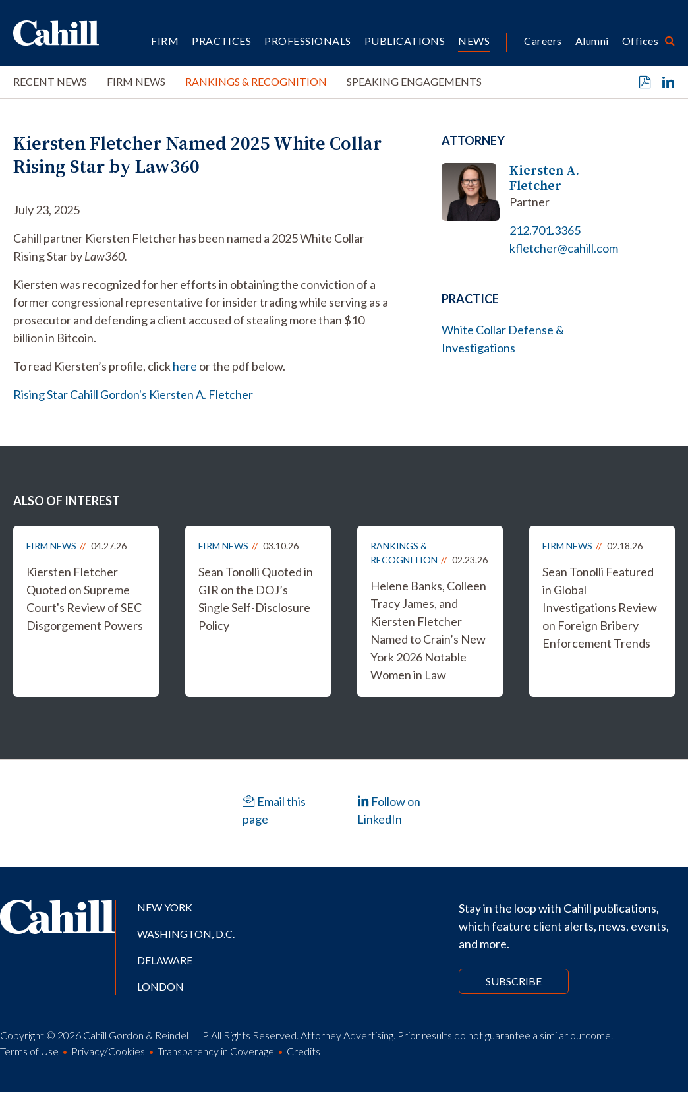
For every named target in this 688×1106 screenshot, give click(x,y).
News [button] (474, 40)
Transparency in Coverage (216, 1051)
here (185, 366)
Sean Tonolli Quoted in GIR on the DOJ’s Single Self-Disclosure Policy (255, 598)
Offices (640, 40)
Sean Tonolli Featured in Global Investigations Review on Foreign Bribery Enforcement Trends (599, 607)
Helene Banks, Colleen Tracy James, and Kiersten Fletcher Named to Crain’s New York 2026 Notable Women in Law (428, 630)
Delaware (164, 960)
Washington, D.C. (186, 933)
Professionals (307, 40)
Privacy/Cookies (108, 1051)
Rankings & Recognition (256, 81)
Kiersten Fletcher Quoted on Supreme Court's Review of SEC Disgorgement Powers (84, 598)
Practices (221, 40)
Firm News (136, 81)
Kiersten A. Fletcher (544, 178)
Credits (303, 1051)
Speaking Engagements (414, 81)
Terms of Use (29, 1051)
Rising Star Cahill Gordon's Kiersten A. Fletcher (133, 394)
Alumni (592, 40)
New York (164, 907)
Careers (542, 40)
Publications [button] (404, 40)
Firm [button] (165, 40)
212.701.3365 (545, 230)
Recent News (50, 81)
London (160, 986)
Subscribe (514, 981)
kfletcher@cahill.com (563, 248)
